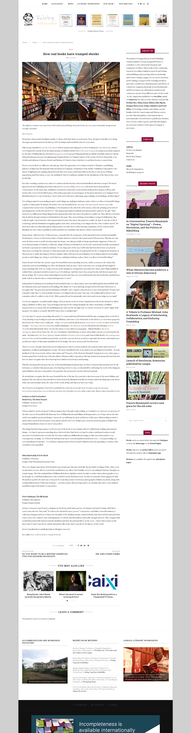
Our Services (125, 4)
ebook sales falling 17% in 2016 (72, 187)
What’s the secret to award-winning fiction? (71, 595)
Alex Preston (27, 134)
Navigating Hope (89, 682)
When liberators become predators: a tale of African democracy (147, 271)
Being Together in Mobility (95, 672)
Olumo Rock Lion (79, 691)
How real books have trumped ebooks (46, 535)
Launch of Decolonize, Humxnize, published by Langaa (145, 362)
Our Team (108, 4)
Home (45, 4)
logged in (36, 619)
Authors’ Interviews (88, 4)
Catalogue (56, 4)
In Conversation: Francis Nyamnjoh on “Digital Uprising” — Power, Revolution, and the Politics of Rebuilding (147, 226)
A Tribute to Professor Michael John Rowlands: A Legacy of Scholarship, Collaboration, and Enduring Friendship (147, 317)
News (70, 4)
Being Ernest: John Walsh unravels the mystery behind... (38, 595)
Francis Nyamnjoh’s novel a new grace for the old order (145, 404)
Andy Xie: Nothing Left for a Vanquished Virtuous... (104, 595)
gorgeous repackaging (64, 154)
